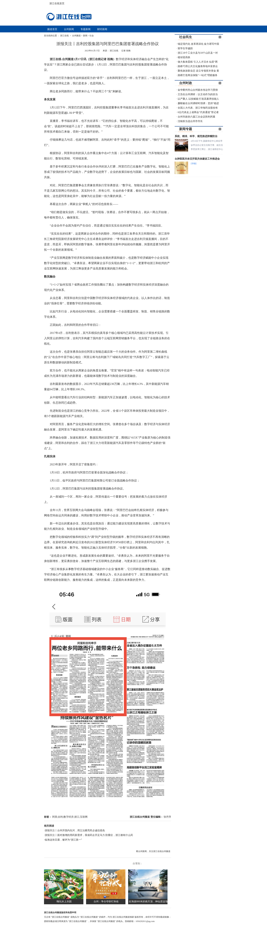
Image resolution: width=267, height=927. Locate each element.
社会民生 (185, 37)
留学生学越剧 (185, 48)
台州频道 (76, 35)
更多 (220, 37)
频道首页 (52, 29)
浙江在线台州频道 (140, 817)
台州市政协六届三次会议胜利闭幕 (196, 116)
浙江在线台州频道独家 (124, 917)
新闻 (85, 35)
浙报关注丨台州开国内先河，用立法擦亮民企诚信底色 (75, 830)
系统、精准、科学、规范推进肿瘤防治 (196, 136)
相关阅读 (49, 825)
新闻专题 (185, 129)
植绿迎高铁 (184, 57)
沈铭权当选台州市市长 (190, 121)
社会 (91, 35)
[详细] (193, 163)
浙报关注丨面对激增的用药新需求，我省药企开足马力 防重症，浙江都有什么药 (89, 835)
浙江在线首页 (47, 2)
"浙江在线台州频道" (61, 917)
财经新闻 (102, 29)
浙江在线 (64, 35)
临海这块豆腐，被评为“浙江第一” (63, 839)
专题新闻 (86, 29)
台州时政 (185, 83)
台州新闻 (69, 29)
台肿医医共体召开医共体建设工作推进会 (197, 158)
